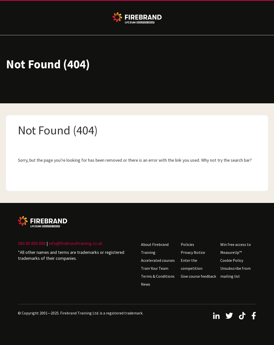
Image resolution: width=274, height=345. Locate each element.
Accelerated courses (158, 260)
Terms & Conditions (158, 276)
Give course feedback (198, 276)
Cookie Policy (231, 260)
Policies (187, 244)
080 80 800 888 (32, 243)
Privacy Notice (193, 252)
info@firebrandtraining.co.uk (75, 243)
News (145, 284)
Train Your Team (154, 268)
